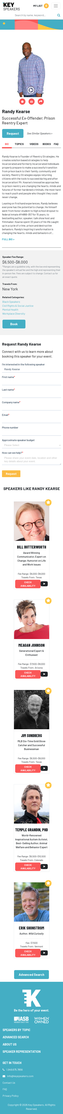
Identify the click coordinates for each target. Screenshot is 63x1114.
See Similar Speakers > (39, 133)
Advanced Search (31, 974)
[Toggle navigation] (55, 6)
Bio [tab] (7, 143)
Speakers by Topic (16, 1030)
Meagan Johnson (31, 645)
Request (13, 133)
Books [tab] (47, 143)
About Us (10, 1044)
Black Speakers (11, 301)
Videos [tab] (34, 143)
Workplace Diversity (13, 313)
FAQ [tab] (56, 143)
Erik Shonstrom (31, 927)
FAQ (5, 1089)
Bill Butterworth (31, 547)
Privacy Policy (11, 1095)
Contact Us (9, 1082)
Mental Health (10, 309)
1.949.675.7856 (14, 1069)
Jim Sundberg (31, 735)
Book (14, 324)
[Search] (34, 15)
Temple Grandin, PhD (31, 829)
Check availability (28, 584)
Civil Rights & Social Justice (17, 305)
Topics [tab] (19, 143)
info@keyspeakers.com (20, 1076)
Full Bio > (8, 239)
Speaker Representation (22, 1051)
